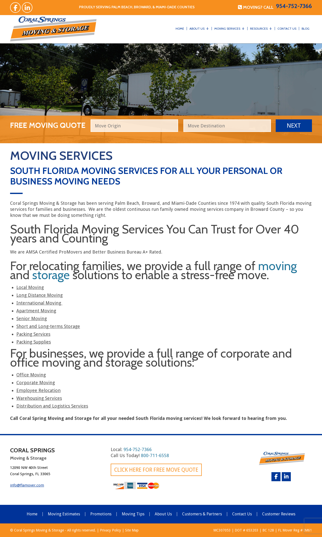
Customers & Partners (202, 514)
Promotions (100, 514)
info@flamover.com (27, 485)
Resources (259, 28)
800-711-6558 (155, 455)
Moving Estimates (64, 514)
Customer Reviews (278, 514)
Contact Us (286, 28)
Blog (305, 28)
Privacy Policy (110, 530)
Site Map (132, 530)
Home (180, 28)
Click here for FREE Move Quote (156, 470)
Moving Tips (133, 514)
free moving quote (48, 124)
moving (277, 266)
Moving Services (227, 28)
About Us (197, 28)
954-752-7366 (294, 6)
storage (51, 275)
